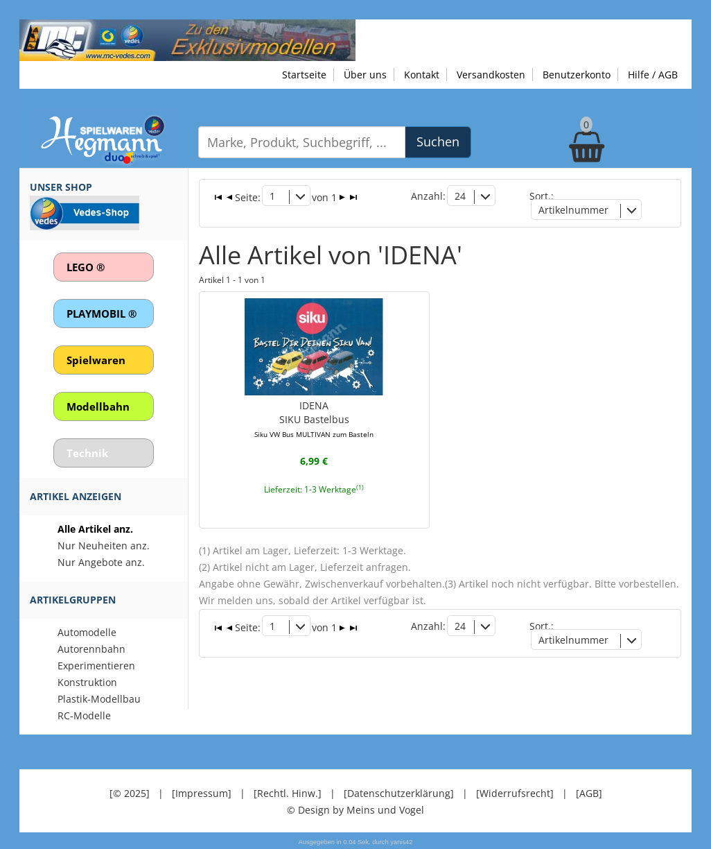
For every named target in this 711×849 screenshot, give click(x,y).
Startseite (304, 74)
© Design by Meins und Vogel (355, 809)
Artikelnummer (573, 209)
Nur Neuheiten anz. (104, 545)
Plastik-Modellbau (99, 698)
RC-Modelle (84, 715)
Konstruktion (87, 682)
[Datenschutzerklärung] (399, 793)
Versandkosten (491, 74)
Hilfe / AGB (653, 74)
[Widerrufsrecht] (515, 793)
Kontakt (421, 74)
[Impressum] (201, 793)
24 (460, 196)
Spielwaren (96, 360)
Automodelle (87, 632)
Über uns (365, 74)
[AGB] (589, 793)
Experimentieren (96, 665)
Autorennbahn (91, 648)
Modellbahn (98, 406)
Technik (87, 453)
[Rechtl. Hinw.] (288, 793)
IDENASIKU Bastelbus (314, 419)
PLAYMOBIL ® (102, 313)
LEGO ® (86, 267)
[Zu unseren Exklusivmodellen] (187, 39)
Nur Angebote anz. (101, 562)
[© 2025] (129, 793)
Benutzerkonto (577, 74)
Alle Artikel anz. (95, 528)
